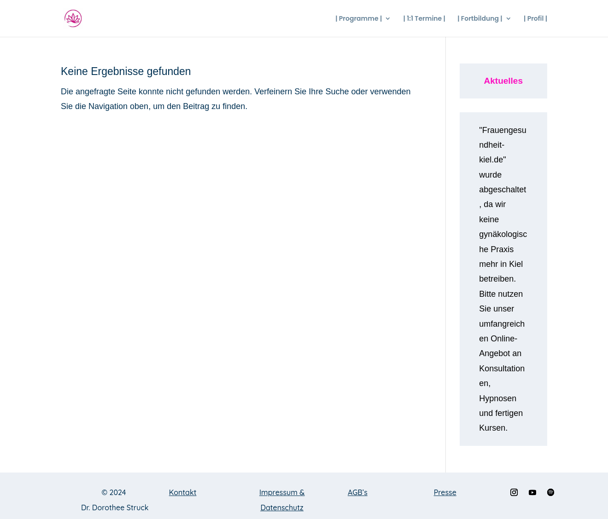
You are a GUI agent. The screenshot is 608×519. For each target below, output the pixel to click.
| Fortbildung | (480, 19)
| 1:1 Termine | (424, 19)
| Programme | (358, 19)
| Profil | (535, 19)
